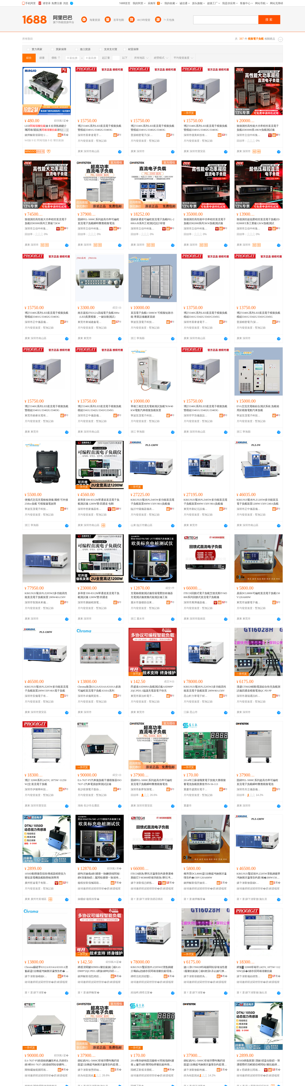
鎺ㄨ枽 (65, 130)
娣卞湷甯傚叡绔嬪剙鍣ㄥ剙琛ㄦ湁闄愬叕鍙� (196, 1069)
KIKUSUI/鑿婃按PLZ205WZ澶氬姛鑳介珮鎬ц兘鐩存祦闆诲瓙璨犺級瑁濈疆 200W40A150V (152, 969)
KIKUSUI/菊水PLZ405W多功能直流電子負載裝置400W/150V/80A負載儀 (152, 501)
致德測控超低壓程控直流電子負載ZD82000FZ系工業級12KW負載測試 (258, 221)
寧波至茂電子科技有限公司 (143, 322)
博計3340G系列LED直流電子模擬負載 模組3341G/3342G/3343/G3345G (205, 314)
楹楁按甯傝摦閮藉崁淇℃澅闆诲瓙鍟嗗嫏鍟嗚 (90, 882)
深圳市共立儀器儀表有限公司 (249, 789)
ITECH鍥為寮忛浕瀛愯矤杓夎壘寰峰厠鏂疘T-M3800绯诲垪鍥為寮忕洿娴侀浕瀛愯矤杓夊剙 (152, 876)
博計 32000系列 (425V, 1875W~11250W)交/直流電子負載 (46, 782)
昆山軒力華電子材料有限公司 (196, 695)
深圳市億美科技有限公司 (196, 135)
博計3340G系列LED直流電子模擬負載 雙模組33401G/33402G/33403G (100, 127)
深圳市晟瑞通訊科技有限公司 (249, 695)
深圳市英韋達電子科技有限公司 (90, 135)
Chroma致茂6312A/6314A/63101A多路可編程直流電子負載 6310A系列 (99, 688)
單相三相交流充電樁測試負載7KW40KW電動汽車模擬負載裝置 (152, 408)
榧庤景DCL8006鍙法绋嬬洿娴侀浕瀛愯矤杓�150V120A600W (205, 875)
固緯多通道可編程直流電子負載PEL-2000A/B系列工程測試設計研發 (152, 221)
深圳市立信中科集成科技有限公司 (249, 135)
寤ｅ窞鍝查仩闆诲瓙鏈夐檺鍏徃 (249, 1069)
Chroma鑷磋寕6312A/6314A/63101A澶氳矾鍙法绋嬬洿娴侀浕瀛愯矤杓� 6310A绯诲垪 (46, 969)
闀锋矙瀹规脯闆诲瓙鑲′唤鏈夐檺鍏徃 (37, 1069)
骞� (65, 134)
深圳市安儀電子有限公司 (37, 695)
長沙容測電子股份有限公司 (90, 789)
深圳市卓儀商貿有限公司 (90, 695)
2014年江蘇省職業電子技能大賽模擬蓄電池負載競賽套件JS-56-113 (205, 782)
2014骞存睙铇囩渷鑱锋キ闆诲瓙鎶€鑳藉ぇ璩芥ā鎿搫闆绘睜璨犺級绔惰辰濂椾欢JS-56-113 (152, 1063)
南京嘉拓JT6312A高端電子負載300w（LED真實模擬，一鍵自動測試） (99, 314)
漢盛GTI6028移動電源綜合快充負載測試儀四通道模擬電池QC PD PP (258, 688)
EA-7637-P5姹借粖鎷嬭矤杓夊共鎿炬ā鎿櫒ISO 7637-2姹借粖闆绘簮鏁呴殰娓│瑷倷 (46, 1063)
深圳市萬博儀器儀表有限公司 (196, 602)
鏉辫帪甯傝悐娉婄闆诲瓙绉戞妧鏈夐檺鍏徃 (90, 976)
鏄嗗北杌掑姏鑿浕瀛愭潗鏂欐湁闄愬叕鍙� (143, 976)
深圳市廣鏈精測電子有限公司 (90, 602)
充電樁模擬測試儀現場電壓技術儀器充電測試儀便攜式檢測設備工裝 (152, 595)
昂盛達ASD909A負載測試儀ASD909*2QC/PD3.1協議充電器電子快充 (152, 688)
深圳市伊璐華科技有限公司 (37, 789)
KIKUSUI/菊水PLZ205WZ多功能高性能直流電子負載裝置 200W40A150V (46, 595)
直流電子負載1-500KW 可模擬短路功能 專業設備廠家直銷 (152, 314)
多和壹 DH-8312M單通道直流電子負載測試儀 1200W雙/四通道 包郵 (99, 501)
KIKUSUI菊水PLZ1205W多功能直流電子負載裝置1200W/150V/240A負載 (258, 501)
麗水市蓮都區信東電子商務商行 (143, 602)
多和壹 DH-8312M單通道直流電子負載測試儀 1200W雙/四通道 (99, 595)
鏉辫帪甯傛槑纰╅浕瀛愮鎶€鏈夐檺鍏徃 (37, 135)
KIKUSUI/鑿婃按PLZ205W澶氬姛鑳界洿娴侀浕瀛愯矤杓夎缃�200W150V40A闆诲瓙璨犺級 (258, 876)
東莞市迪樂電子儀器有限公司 (249, 602)
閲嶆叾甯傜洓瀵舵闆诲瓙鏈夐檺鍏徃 (143, 1069)
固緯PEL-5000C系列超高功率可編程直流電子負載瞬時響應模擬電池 (98, 221)
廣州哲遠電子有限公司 (37, 882)
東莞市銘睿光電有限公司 (37, 415)
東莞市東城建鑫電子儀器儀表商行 (90, 322)
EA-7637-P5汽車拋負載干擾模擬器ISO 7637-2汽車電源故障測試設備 (100, 782)
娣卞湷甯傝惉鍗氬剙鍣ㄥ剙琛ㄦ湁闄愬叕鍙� (143, 882)
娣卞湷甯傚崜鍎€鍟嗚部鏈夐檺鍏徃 (37, 976)
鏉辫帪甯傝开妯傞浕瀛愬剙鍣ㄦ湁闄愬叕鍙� (196, 882)
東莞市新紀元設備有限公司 (196, 508)
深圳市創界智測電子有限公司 (143, 789)
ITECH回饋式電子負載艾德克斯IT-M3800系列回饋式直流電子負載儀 (205, 595)
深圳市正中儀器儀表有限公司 (37, 322)
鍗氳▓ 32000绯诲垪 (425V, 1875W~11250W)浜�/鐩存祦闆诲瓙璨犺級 (258, 969)
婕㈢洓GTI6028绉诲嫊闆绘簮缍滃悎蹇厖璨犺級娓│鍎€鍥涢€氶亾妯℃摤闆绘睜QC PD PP (205, 969)
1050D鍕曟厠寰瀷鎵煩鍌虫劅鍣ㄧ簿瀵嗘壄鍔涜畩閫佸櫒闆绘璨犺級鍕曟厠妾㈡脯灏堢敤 (258, 1063)
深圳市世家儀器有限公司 (90, 508)
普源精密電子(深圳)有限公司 (143, 135)
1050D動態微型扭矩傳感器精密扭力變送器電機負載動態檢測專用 (45, 875)
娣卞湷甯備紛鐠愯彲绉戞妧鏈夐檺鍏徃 (249, 976)
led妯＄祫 (30, 140)
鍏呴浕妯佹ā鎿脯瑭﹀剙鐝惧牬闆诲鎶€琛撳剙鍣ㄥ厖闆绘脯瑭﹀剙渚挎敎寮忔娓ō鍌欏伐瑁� (99, 876)
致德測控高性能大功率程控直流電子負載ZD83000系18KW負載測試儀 (258, 127)
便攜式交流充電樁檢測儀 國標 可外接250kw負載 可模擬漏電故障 (46, 501)
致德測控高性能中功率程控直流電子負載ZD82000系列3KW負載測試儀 (205, 221)
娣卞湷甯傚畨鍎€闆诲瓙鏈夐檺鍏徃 (249, 882)
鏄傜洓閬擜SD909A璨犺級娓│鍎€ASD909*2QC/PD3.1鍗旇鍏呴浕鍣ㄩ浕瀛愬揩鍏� (99, 969)
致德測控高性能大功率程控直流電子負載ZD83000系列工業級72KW (46, 221)
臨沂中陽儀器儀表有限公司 (143, 508)
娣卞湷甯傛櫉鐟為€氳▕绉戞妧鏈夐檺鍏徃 (196, 976)
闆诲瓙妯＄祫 (45, 140)
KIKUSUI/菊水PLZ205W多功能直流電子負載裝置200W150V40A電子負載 (46, 688)
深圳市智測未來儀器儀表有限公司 (37, 602)
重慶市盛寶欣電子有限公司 (196, 789)
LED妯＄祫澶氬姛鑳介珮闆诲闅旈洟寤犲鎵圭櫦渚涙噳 (46, 128)
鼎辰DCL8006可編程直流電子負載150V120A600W (258, 595)
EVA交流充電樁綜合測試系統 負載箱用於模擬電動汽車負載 (258, 408)
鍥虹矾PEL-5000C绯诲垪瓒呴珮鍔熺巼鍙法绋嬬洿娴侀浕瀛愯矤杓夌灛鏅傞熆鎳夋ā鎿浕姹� (99, 1063)
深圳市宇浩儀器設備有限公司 (196, 415)
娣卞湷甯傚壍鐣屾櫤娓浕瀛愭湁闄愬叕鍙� (90, 1069)
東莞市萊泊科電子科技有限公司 (143, 695)
